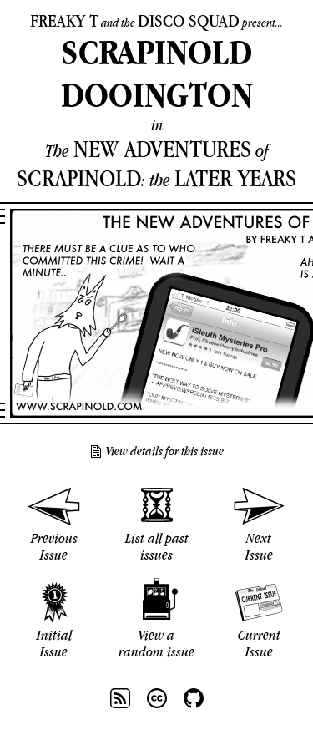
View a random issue (156, 643)
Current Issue (259, 643)
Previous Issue (54, 546)
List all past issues (157, 546)
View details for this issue (165, 451)
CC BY (157, 698)
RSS (120, 698)
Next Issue (259, 546)
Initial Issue (54, 643)
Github (193, 698)
